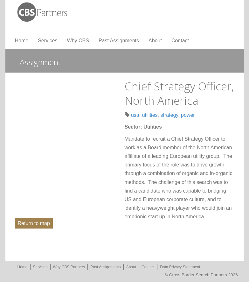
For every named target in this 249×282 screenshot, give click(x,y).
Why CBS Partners (69, 267)
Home (22, 40)
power (188, 115)
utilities (150, 115)
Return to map (34, 223)
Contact (180, 40)
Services (47, 40)
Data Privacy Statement (180, 267)
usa (135, 115)
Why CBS (78, 40)
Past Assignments (119, 40)
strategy (169, 115)
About (155, 40)
